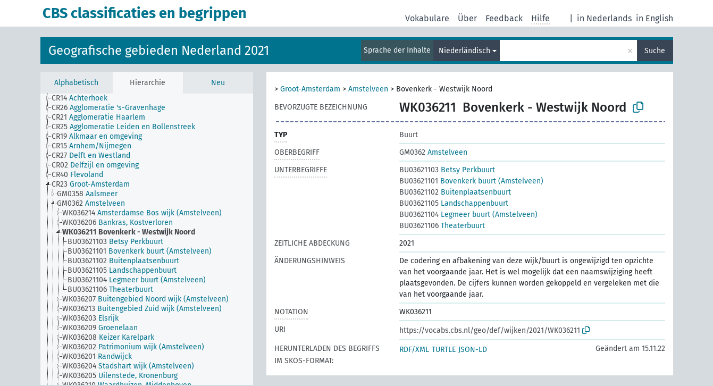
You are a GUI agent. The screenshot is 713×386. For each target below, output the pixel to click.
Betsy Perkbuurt (447, 169)
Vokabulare (427, 18)
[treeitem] (84, 98)
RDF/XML (414, 349)
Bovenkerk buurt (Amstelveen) (471, 181)
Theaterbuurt (442, 225)
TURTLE (444, 349)
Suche (654, 50)
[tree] (146, 239)
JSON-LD (472, 349)
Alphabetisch (76, 82)
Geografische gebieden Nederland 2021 (158, 50)
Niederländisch (464, 50)
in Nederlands (604, 18)
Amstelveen (368, 89)
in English (654, 18)
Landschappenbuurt (453, 203)
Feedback (504, 18)
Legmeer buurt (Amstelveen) (468, 214)
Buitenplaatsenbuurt (455, 192)
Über (467, 18)
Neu (218, 82)
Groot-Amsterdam (310, 89)
